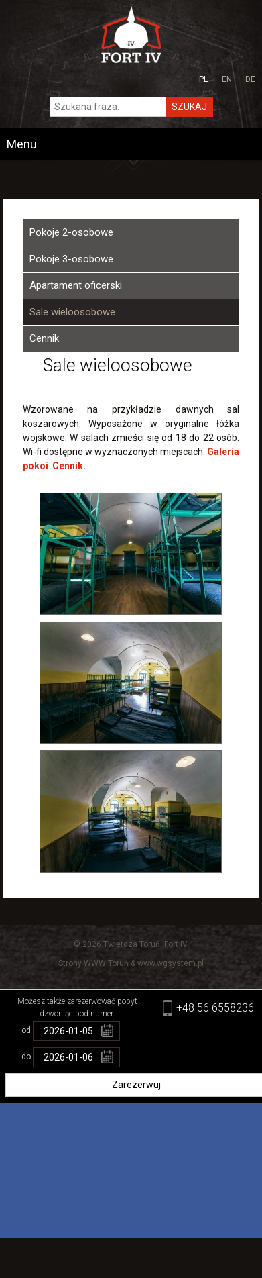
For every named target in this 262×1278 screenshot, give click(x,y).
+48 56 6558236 (215, 1007)
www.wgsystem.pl (170, 963)
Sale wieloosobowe (72, 312)
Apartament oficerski (75, 285)
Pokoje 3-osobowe (71, 259)
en (227, 79)
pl (203, 79)
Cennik (44, 338)
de (250, 79)
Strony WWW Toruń (93, 963)
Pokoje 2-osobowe (71, 232)
